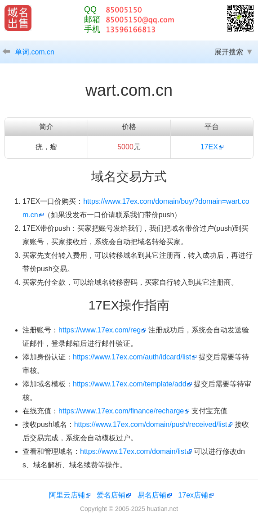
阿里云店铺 (67, 495)
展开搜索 (228, 52)
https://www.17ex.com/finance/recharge (121, 411)
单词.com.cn (34, 52)
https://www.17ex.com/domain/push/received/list (150, 424)
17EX (209, 147)
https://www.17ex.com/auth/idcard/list (132, 357)
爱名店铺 (111, 495)
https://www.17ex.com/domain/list (133, 451)
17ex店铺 (193, 495)
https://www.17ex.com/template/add (130, 384)
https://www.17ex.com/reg (99, 330)
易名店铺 (152, 495)
